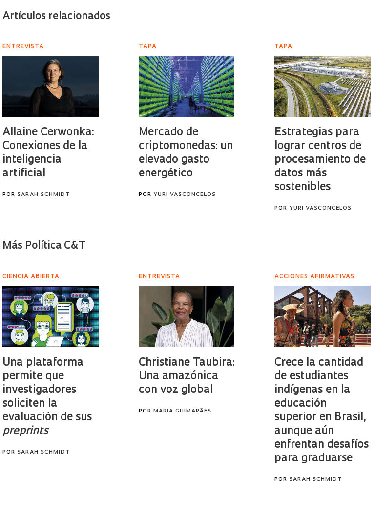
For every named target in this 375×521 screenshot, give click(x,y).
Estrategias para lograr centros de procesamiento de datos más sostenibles (320, 160)
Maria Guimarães (182, 411)
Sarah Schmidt (43, 194)
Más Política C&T (44, 246)
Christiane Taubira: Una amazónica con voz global (186, 376)
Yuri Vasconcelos (184, 194)
